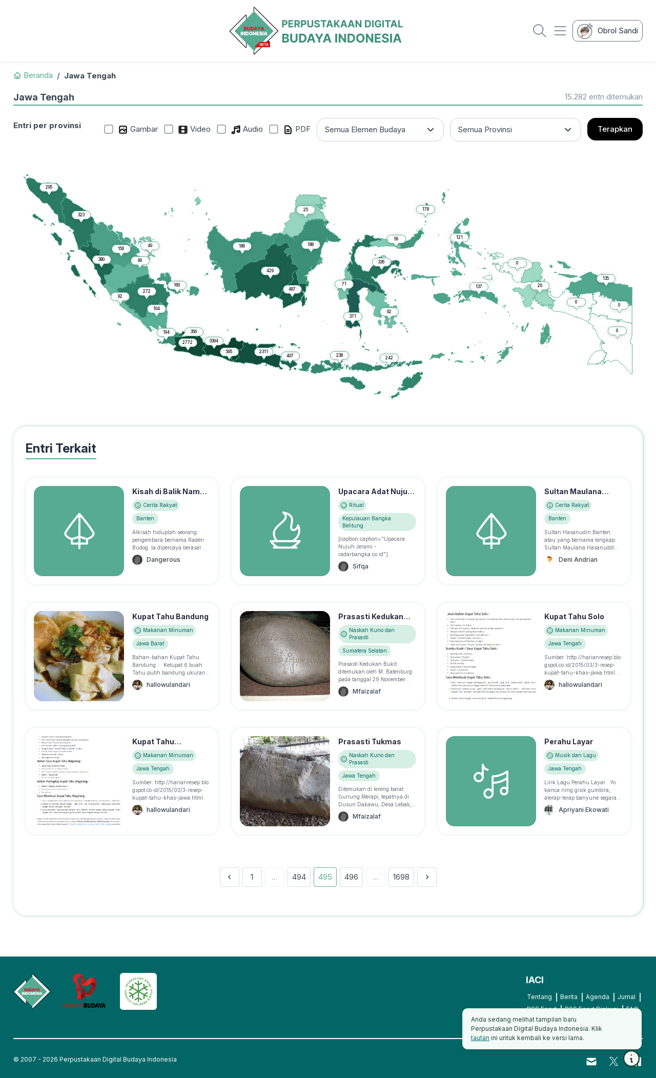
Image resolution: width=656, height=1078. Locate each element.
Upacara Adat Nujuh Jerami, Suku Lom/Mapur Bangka (375, 502)
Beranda (33, 75)
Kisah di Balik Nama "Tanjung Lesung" (168, 496)
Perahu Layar (568, 741)
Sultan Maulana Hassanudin (573, 496)
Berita (569, 997)
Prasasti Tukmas (369, 741)
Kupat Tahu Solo (574, 616)
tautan (480, 1038)
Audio (247, 129)
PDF (297, 129)
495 (325, 877)
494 (299, 877)
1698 (401, 877)
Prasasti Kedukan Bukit (370, 622)
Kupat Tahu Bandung (170, 616)
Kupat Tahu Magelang (153, 747)
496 (351, 877)
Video (194, 129)
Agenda (597, 997)
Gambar (138, 129)
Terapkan (615, 129)
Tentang (539, 997)
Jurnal (627, 997)
